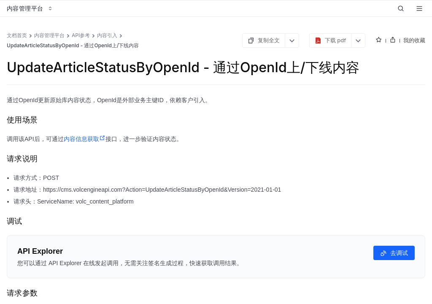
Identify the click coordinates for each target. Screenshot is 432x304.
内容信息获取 (84, 139)
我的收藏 (414, 40)
